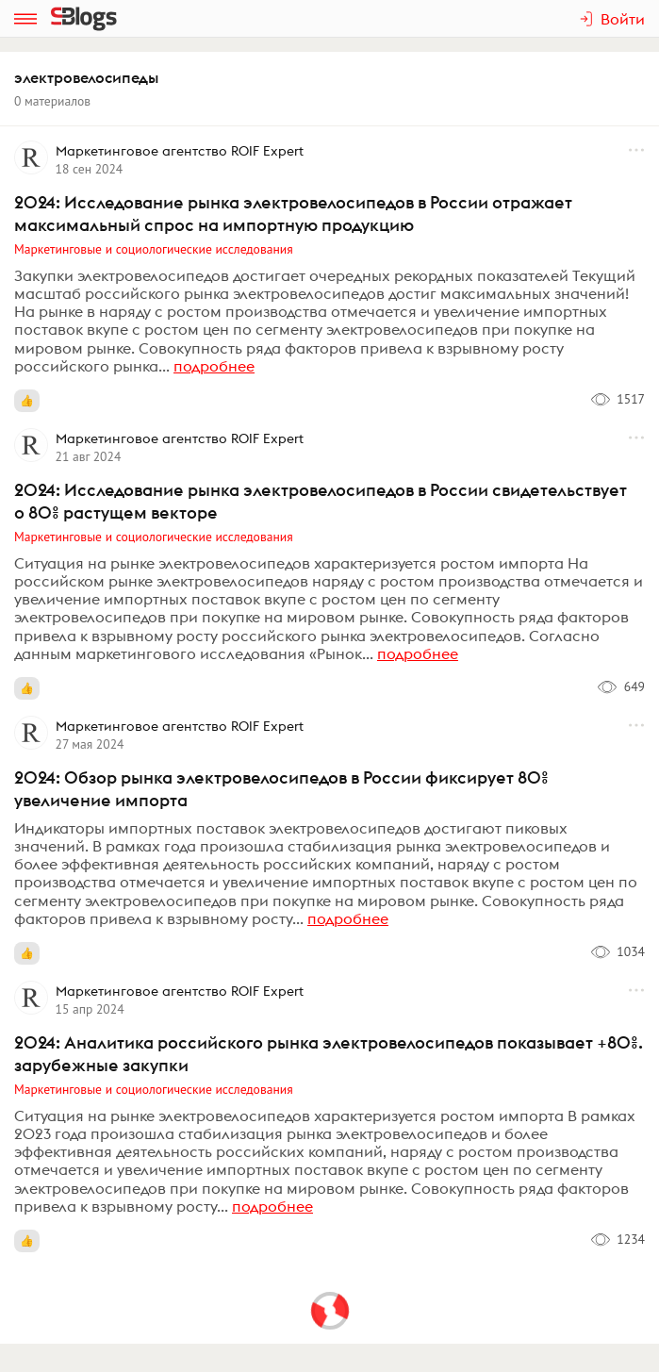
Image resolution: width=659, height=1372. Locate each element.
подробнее (214, 365)
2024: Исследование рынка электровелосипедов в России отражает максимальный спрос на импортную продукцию (293, 213)
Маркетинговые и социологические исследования (153, 248)
